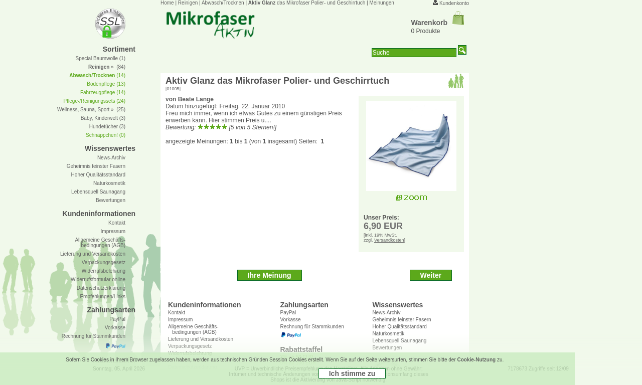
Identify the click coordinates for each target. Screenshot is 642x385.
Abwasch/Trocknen (223, 3)
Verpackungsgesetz (103, 262)
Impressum (180, 319)
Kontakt (176, 312)
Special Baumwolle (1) (101, 58)
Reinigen (188, 3)
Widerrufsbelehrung (103, 271)
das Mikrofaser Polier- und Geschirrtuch (306, 3)
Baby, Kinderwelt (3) (103, 118)
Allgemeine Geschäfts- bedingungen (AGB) (193, 329)
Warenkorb (437, 23)
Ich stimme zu (352, 373)
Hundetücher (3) (107, 126)
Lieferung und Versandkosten (92, 254)
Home (167, 3)
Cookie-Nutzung (476, 359)
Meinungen (381, 3)
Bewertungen (110, 200)
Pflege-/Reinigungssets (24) (94, 101)
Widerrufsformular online (98, 279)
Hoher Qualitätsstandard (399, 326)
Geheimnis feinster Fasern (401, 319)
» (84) (106, 67)
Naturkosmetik (109, 183)
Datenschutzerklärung (101, 288)
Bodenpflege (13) (106, 84)
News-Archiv (386, 312)
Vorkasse (290, 319)
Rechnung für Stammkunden (312, 326)
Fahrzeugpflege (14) (102, 92)
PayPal (288, 312)
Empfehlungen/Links (102, 296)
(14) (97, 75)
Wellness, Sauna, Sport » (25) (91, 109)
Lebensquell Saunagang (98, 192)
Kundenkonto (454, 3)
